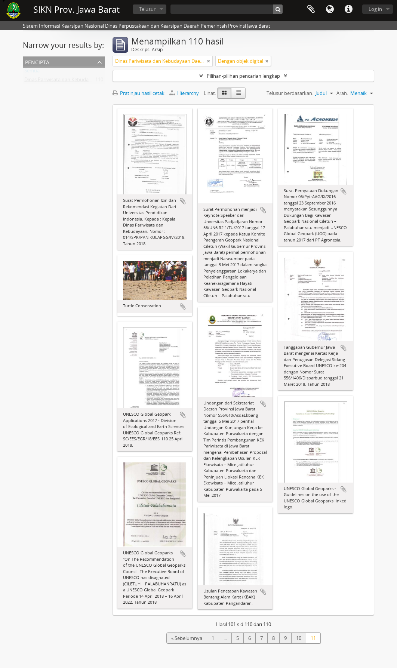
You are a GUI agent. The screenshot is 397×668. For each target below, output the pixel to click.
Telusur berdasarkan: (290, 93)
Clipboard (311, 9)
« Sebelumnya (186, 638)
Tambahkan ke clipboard (183, 201)
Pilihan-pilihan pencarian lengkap (243, 76)
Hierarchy (184, 93)
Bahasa (329, 9)
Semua (32, 72)
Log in (375, 9)
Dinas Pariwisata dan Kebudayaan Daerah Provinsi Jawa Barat (92, 81)
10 (298, 638)
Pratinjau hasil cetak (138, 93)
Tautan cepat (348, 9)
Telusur (147, 9)
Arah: (342, 93)
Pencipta (37, 61)
